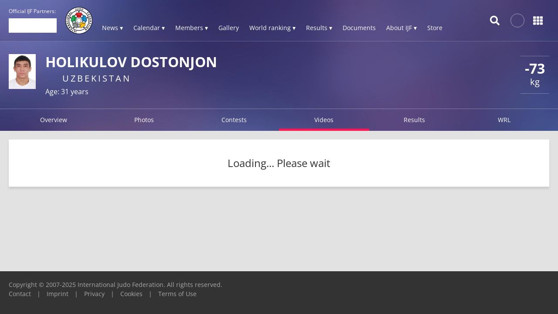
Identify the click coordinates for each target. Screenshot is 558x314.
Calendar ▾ (149, 28)
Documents (359, 28)
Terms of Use (177, 294)
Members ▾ (191, 28)
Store (434, 28)
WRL (504, 120)
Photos (144, 120)
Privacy (94, 294)
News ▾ (112, 28)
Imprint (57, 294)
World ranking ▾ (272, 28)
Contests (234, 120)
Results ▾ (319, 28)
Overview (53, 120)
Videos (323, 120)
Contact (20, 294)
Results (414, 120)
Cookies (131, 294)
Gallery (228, 28)
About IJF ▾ (401, 28)
